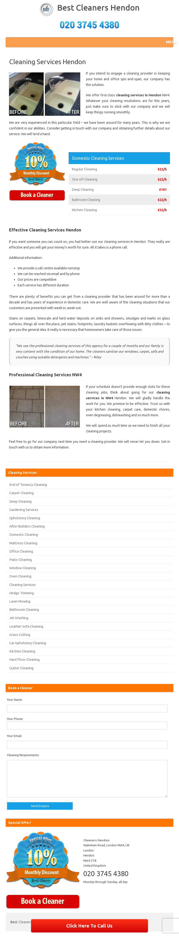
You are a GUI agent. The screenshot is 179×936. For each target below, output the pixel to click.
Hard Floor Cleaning (24, 659)
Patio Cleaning (20, 560)
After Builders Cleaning (27, 526)
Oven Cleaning (20, 576)
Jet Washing (18, 618)
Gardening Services (23, 510)
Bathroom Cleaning (24, 610)
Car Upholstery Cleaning (27, 643)
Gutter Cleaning (21, 668)
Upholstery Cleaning (24, 518)
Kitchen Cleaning (22, 651)
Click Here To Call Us (89, 925)
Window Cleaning (22, 568)
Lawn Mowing (19, 601)
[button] (168, 42)
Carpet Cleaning (21, 493)
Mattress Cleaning (23, 543)
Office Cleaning (21, 551)
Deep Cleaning (20, 501)
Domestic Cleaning (23, 534)
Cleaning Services (22, 585)
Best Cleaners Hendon (98, 7)
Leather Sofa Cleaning (26, 626)
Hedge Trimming (21, 593)
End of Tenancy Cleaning (28, 485)
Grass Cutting (19, 635)
